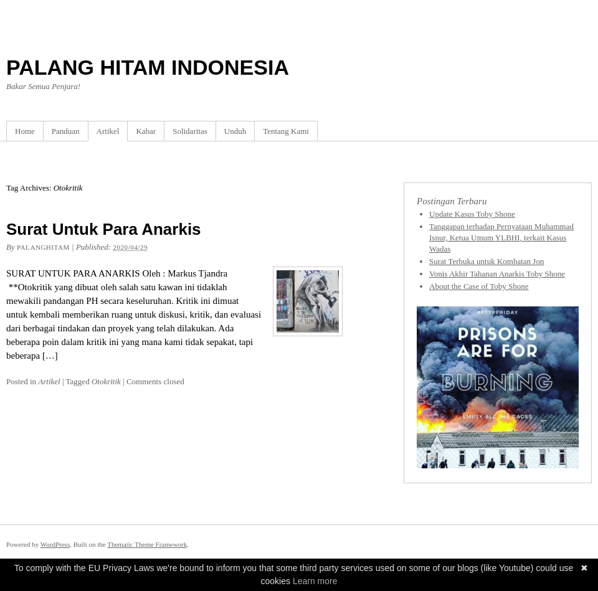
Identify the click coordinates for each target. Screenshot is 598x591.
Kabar (146, 131)
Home (25, 131)
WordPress (55, 544)
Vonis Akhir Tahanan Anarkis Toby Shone (497, 273)
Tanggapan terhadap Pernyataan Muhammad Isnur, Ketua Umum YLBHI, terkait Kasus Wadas (501, 237)
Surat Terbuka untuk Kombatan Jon (486, 261)
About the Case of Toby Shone (479, 286)
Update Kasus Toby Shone (472, 214)
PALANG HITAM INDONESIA (147, 67)
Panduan (66, 131)
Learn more (315, 581)
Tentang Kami (286, 131)
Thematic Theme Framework (147, 544)
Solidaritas (190, 131)
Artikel (108, 131)
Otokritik (106, 381)
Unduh (235, 131)
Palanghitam (43, 247)
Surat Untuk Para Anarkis (103, 229)
